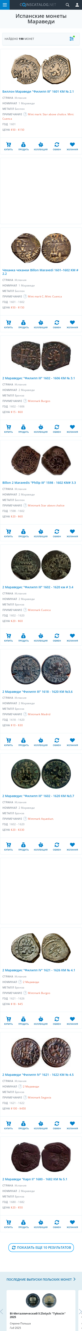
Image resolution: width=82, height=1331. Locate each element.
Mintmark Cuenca (39, 610)
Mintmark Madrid (39, 714)
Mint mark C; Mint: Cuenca (45, 296)
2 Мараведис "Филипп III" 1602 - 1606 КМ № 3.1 (38, 378)
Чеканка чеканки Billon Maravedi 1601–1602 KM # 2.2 (40, 272)
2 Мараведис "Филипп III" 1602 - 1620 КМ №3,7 (38, 796)
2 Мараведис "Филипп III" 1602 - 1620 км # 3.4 (37, 587)
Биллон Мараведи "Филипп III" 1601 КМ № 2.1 (38, 91)
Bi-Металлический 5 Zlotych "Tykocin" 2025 (38, 1315)
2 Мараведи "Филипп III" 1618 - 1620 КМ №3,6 (37, 691)
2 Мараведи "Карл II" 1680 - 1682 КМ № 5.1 (34, 1179)
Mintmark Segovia (39, 1097)
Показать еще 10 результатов (44, 1247)
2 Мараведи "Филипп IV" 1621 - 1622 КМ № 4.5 (38, 1074)
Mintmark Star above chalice (46, 505)
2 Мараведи (31, 982)
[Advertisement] (41, 191)
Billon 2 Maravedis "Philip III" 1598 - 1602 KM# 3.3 (39, 482)
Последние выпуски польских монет (39, 1279)
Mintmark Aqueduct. (41, 819)
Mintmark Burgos (39, 401)
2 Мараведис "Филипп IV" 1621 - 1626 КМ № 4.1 (38, 970)
